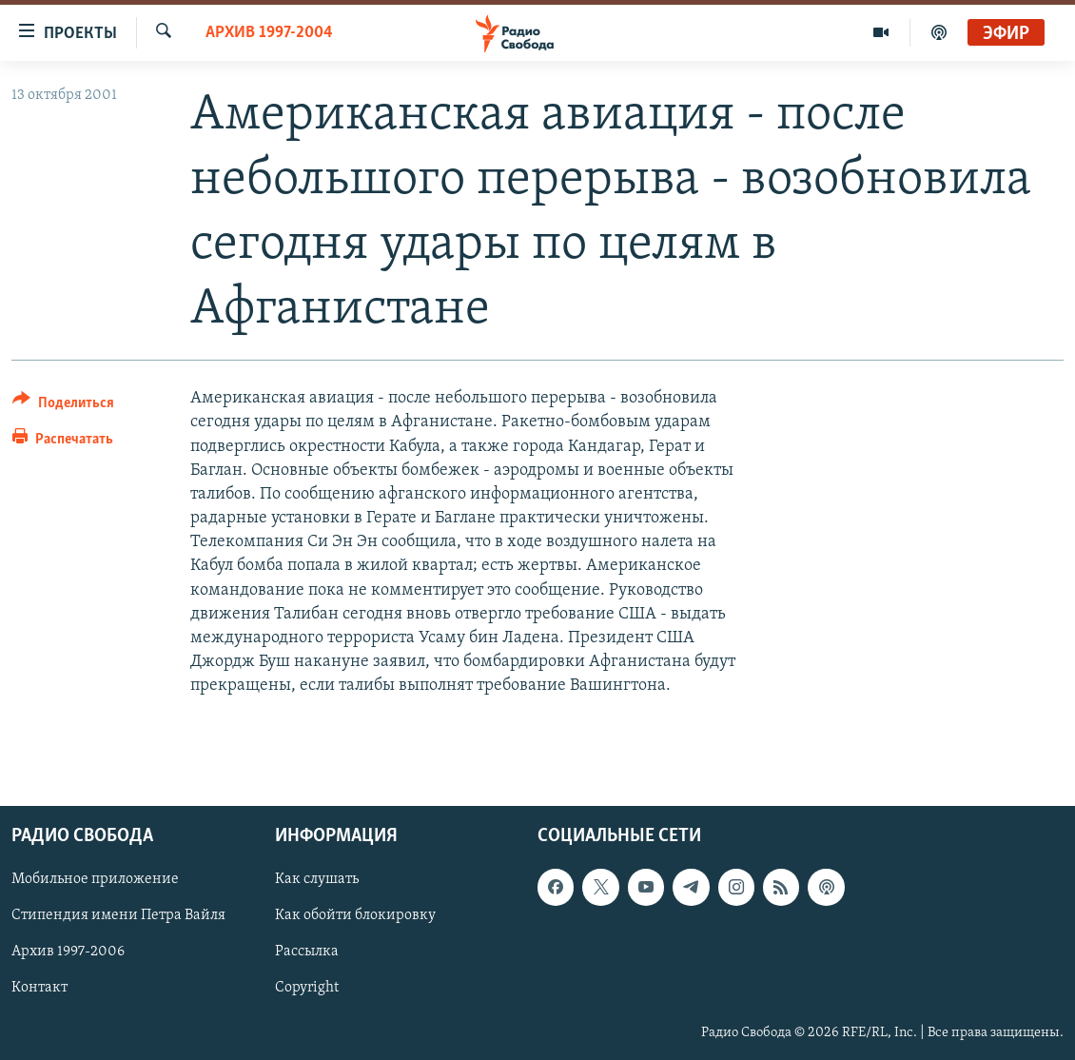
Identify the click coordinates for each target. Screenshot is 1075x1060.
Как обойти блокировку (355, 915)
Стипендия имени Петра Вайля (118, 915)
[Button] (63, 405)
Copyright (307, 987)
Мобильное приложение (95, 879)
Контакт (39, 987)
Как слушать (317, 879)
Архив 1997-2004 (269, 33)
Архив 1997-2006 (68, 951)
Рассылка (307, 951)
